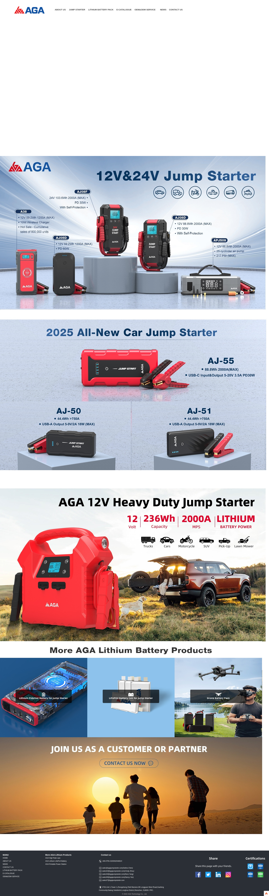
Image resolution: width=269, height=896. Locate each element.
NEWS (5, 864)
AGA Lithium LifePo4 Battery (56, 861)
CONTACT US (176, 9)
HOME (5, 858)
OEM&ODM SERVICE (145, 9)
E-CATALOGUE (124, 9)
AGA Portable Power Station (55, 864)
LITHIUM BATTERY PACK (12, 870)
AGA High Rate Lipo (52, 858)
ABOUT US (7, 861)
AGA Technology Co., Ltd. (137, 894)
